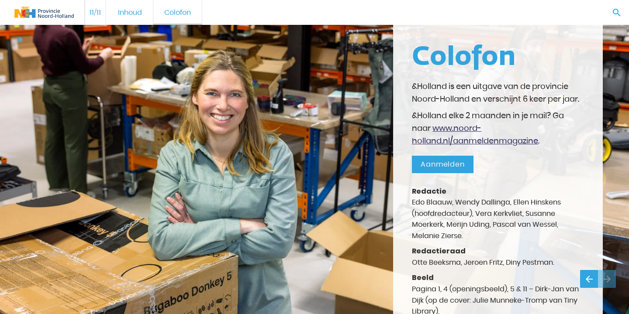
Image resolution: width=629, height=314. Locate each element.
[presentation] (314, 157)
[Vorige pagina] (589, 279)
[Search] (616, 12)
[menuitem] (130, 12)
